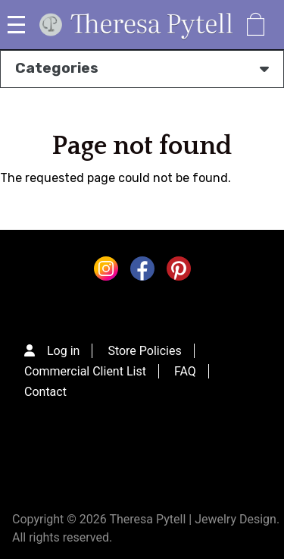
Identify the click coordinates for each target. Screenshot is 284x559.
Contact (45, 392)
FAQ (185, 371)
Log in (63, 351)
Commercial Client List (85, 371)
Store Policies (144, 351)
